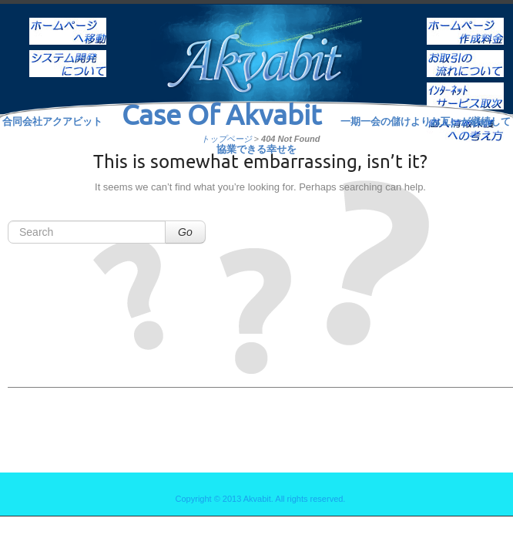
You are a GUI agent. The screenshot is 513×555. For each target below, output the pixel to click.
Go (185, 232)
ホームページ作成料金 (465, 21)
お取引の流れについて (465, 53)
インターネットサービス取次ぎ (465, 85)
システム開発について (68, 53)
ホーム (67, 21)
